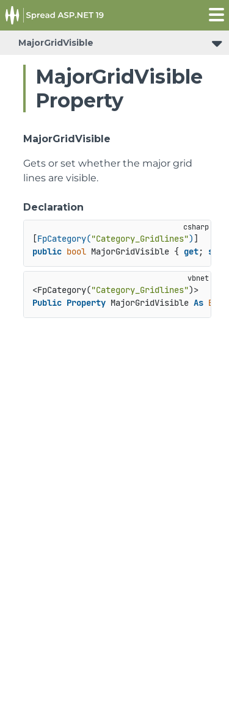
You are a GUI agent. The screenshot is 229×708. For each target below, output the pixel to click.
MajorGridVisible (55, 42)
